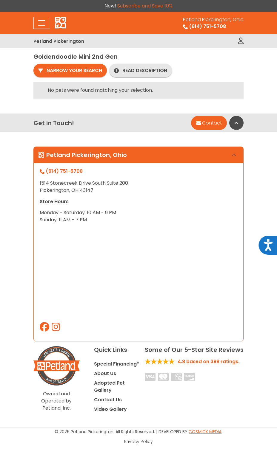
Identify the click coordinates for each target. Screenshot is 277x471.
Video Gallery (110, 409)
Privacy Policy (138, 441)
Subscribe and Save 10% (145, 5)
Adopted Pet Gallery (109, 387)
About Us (105, 373)
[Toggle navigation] (41, 23)
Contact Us (108, 399)
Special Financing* (116, 363)
